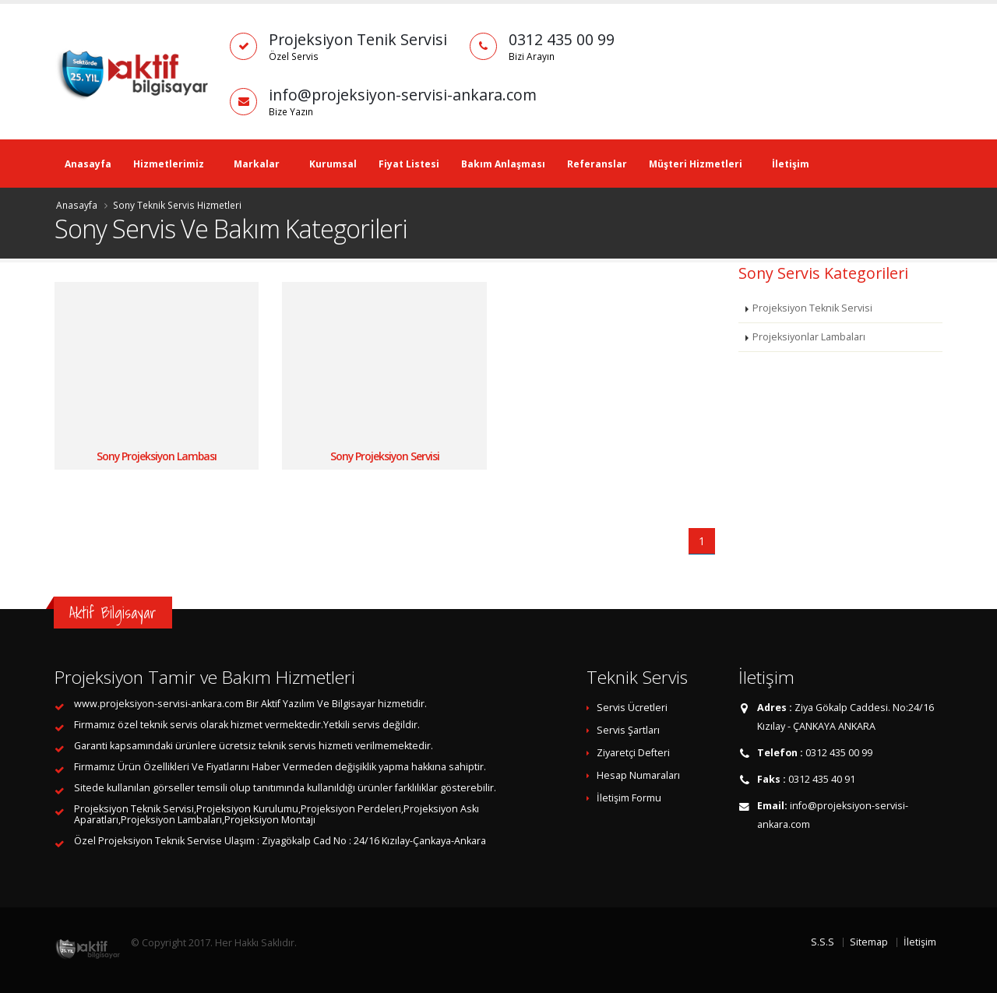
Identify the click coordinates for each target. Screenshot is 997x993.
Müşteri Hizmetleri (695, 164)
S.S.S (822, 942)
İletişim (790, 164)
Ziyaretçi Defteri (633, 752)
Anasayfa (88, 164)
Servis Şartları (628, 730)
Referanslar (597, 164)
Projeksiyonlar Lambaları (808, 336)
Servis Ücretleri (632, 707)
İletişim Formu (629, 798)
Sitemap (869, 942)
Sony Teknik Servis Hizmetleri (177, 205)
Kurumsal (333, 164)
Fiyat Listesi (409, 164)
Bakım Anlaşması (503, 164)
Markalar (257, 164)
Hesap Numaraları (638, 775)
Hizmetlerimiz (168, 164)
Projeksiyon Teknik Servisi (812, 308)
